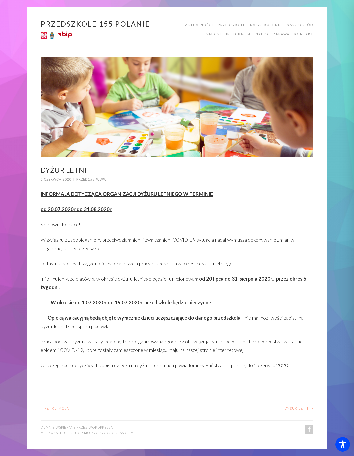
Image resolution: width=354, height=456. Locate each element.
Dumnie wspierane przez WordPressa (77, 427)
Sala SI (213, 34)
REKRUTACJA (55, 408)
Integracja (238, 34)
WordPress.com (118, 433)
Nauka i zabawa (273, 34)
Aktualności (199, 25)
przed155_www (91, 179)
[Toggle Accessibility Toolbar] (342, 444)
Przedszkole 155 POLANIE (95, 24)
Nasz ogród (300, 25)
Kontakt (303, 34)
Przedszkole (231, 25)
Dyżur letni (299, 408)
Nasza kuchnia (266, 25)
